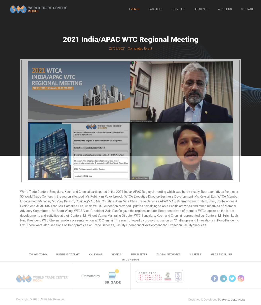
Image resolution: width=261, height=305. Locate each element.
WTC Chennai (130, 263)
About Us (225, 9)
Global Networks (168, 257)
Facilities (156, 9)
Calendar (95, 257)
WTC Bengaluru (221, 257)
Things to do (38, 257)
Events (134, 9)
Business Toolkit (68, 257)
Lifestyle (200, 9)
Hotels (117, 257)
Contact (247, 9)
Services (178, 9)
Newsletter (139, 257)
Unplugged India (233, 303)
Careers (195, 257)
